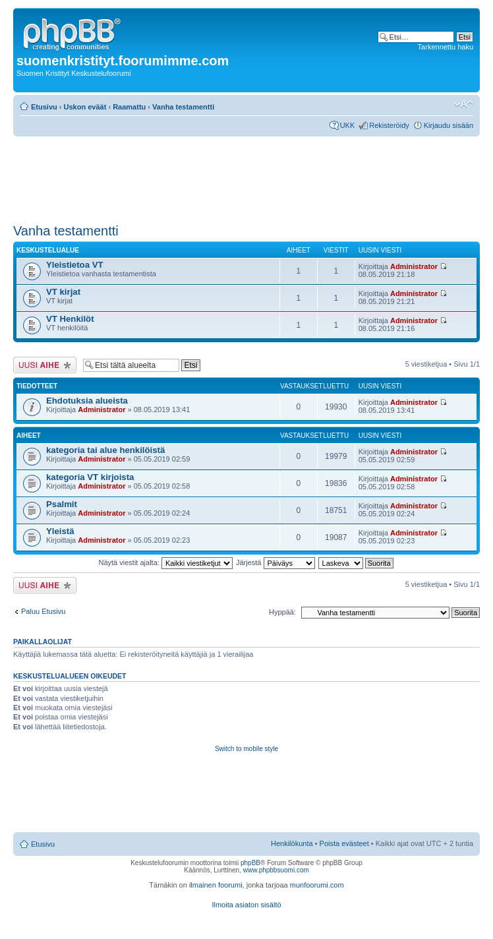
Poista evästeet (344, 843)
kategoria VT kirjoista (90, 477)
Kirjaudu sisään (448, 125)
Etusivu (44, 107)
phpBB (250, 862)
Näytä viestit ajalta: (166, 562)
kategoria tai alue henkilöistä (105, 450)
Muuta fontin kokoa (463, 104)
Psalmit (61, 504)
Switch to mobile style (246, 748)
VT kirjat (63, 292)
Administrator (414, 266)
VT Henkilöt (70, 319)
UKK (347, 125)
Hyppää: (282, 612)
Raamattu (129, 107)
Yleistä (60, 531)
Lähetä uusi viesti (44, 365)
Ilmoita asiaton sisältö (246, 905)
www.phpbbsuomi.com (276, 870)
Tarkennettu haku (445, 47)
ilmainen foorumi (216, 885)
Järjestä (275, 562)
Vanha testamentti (183, 107)
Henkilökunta (292, 843)
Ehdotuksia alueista (87, 401)
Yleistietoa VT (74, 265)
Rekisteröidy (389, 125)
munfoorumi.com (317, 885)
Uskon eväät (85, 107)
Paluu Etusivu (43, 611)
